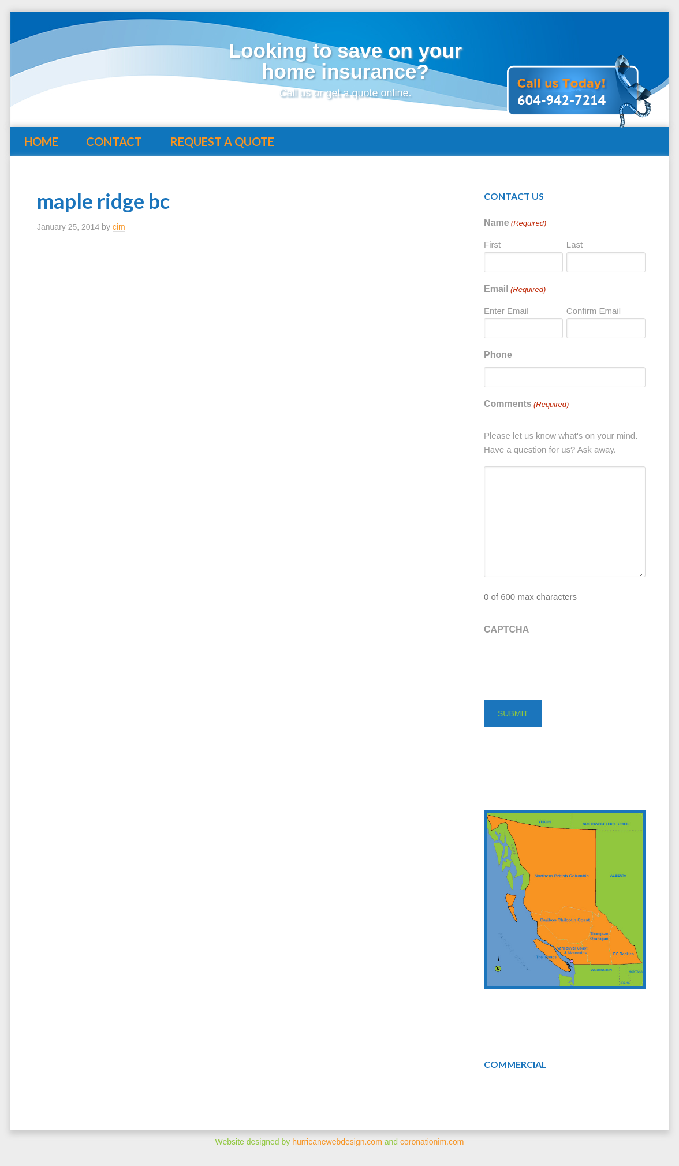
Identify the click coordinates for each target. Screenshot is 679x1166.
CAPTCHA (506, 629)
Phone (498, 355)
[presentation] (571, 664)
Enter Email (506, 311)
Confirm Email (593, 311)
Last (574, 244)
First (492, 244)
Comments (526, 404)
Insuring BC (131, 64)
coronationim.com (432, 1141)
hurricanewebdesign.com (337, 1141)
